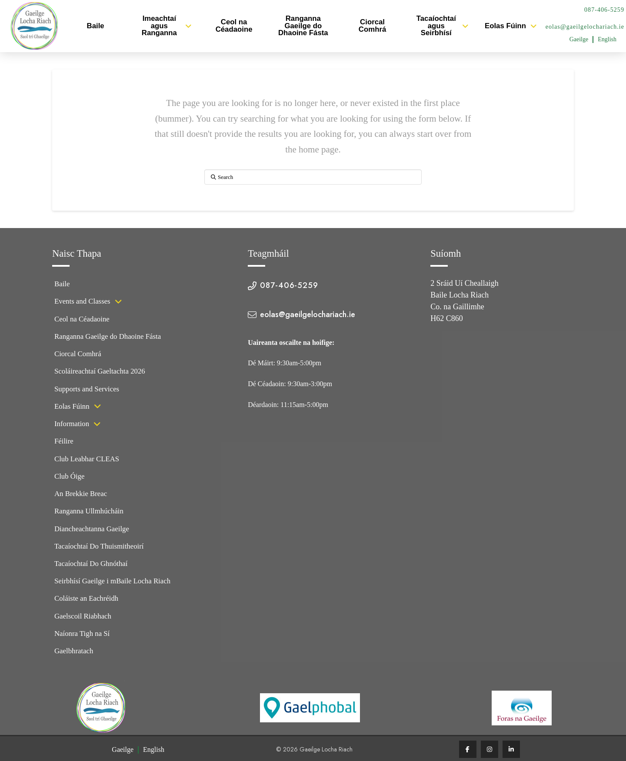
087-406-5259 (604, 10)
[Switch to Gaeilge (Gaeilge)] (579, 39)
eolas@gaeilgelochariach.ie (585, 26)
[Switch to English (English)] (607, 39)
